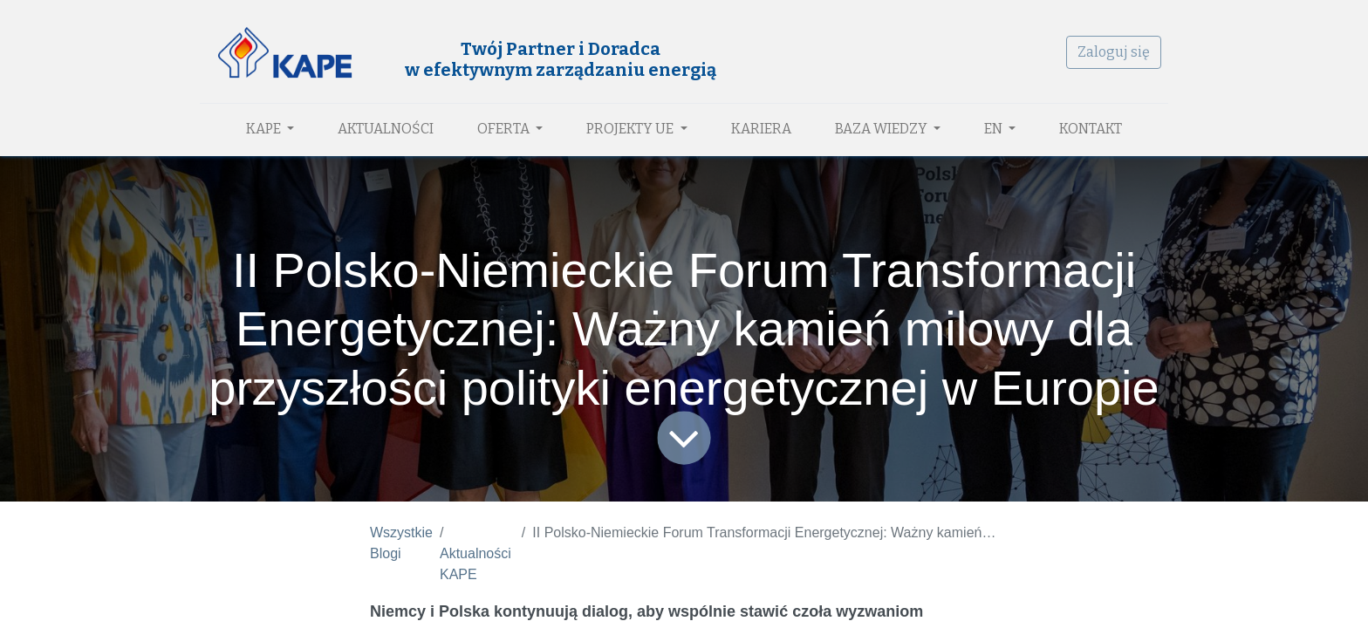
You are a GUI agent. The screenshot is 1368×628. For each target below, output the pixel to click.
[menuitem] (385, 129)
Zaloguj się (1113, 52)
